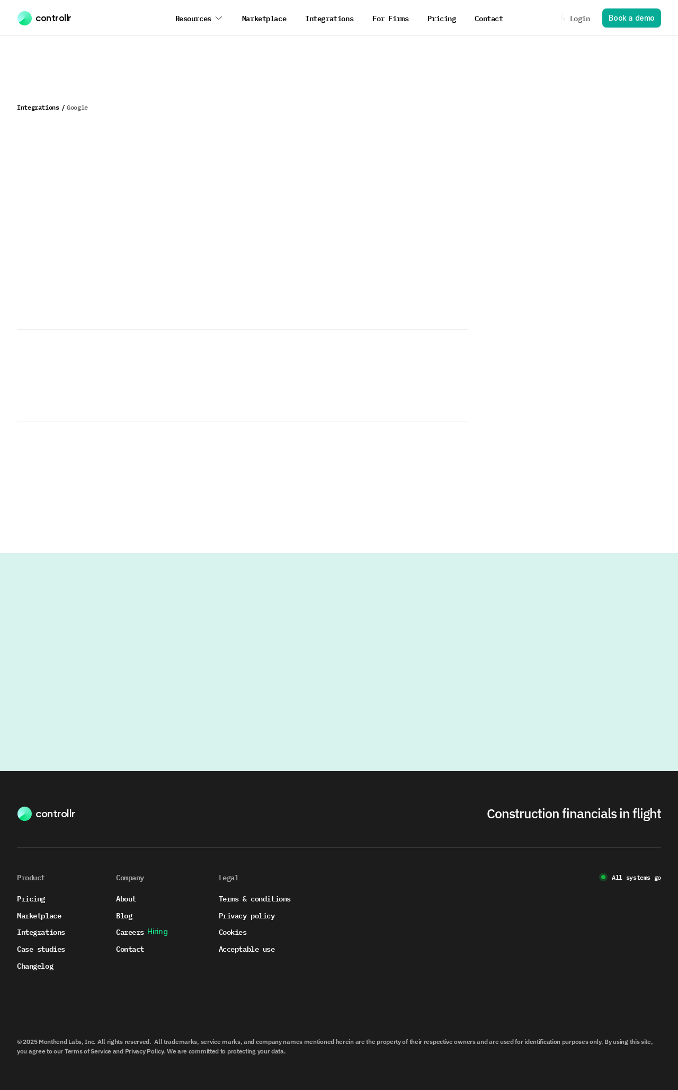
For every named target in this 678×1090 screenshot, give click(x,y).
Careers (130, 931)
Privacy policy (247, 915)
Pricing (31, 898)
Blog (124, 915)
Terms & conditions (255, 898)
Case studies (41, 948)
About (126, 898)
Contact (130, 948)
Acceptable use (247, 948)
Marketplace (39, 915)
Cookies (233, 931)
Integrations (38, 107)
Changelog (35, 965)
